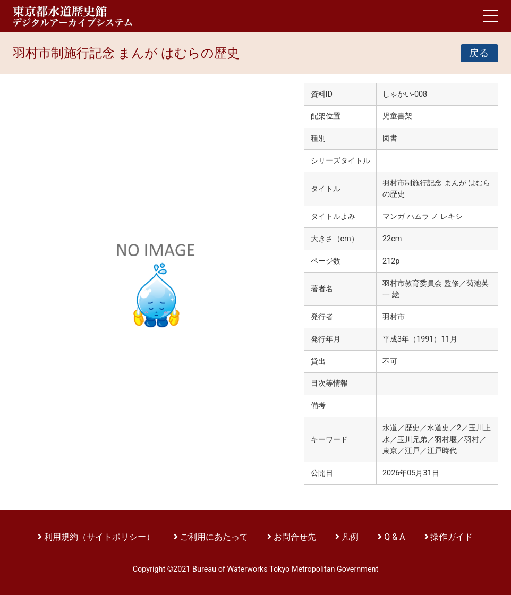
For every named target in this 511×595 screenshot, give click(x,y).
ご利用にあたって (215, 537)
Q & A (394, 537)
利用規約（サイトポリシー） (99, 537)
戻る (479, 53)
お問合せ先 (295, 537)
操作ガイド (451, 537)
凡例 (350, 537)
